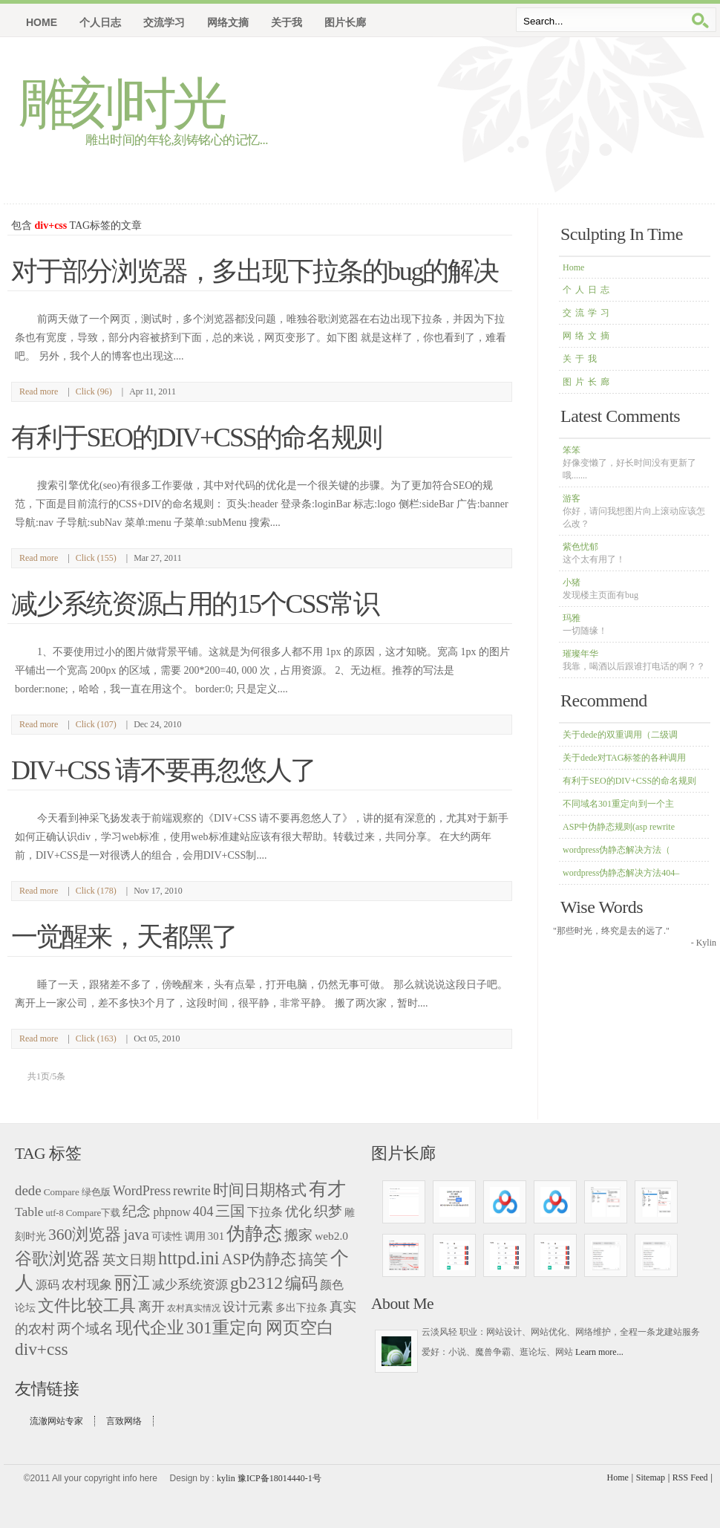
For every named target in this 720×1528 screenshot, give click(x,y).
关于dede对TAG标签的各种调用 (624, 757)
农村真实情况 (193, 1308)
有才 (327, 1189)
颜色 (332, 1285)
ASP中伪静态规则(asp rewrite (619, 827)
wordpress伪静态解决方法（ (616, 850)
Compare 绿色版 (77, 1191)
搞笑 (313, 1259)
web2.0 (331, 1235)
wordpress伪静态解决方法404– (621, 873)
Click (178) (96, 890)
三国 (230, 1211)
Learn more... (599, 1352)
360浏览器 (84, 1234)
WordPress (142, 1190)
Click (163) (96, 1038)
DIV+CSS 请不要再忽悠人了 (163, 770)
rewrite (192, 1190)
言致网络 (124, 1421)
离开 (151, 1306)
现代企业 (150, 1327)
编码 (301, 1283)
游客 (634, 511)
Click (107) (96, 724)
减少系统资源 (190, 1285)
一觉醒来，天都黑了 (124, 937)
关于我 (581, 359)
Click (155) (96, 558)
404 (203, 1211)
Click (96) (94, 391)
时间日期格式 (260, 1190)
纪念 (136, 1211)
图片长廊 (588, 382)
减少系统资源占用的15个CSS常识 (195, 604)
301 (216, 1236)
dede (28, 1190)
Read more (38, 391)
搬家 (298, 1235)
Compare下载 (93, 1212)
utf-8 (55, 1213)
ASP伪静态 (259, 1259)
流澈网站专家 (56, 1421)
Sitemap (650, 1477)
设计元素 (248, 1307)
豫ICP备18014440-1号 (279, 1478)
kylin (226, 1478)
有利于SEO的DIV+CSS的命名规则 (629, 781)
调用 (195, 1236)
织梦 (328, 1211)
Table (29, 1211)
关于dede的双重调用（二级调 (620, 734)
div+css (41, 1349)
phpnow (171, 1212)
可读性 (167, 1236)
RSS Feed (690, 1477)
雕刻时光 (121, 103)
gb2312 (256, 1283)
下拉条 (265, 1212)
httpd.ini (189, 1258)
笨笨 (629, 463)
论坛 (25, 1307)
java (135, 1234)
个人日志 (588, 290)
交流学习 (588, 313)
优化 (298, 1211)
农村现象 (87, 1285)
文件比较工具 (87, 1306)
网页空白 (300, 1328)
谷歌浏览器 (57, 1258)
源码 (47, 1284)
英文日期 (129, 1259)
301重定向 (225, 1328)
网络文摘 (588, 336)
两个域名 (85, 1328)
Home (41, 22)
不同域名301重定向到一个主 (618, 804)
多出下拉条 (301, 1307)
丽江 (132, 1282)
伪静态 (254, 1233)
